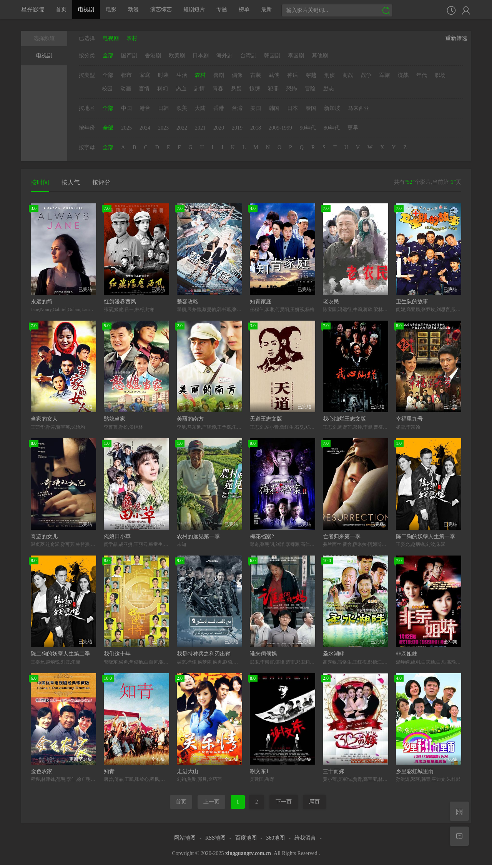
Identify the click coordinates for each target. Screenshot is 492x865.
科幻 (162, 88)
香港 (218, 108)
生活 (181, 75)
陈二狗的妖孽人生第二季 (60, 654)
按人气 (71, 182)
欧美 (181, 108)
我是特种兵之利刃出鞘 (204, 654)
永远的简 (41, 301)
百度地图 (246, 838)
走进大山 (187, 771)
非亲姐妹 (406, 654)
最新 (266, 9)
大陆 (200, 108)
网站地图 (185, 838)
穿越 (311, 75)
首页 (61, 9)
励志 (328, 88)
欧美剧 (177, 55)
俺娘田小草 (117, 536)
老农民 (331, 301)
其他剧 (320, 55)
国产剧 (129, 55)
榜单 (244, 9)
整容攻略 (187, 301)
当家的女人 (44, 419)
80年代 (332, 128)
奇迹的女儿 (44, 536)
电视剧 (86, 9)
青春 (218, 88)
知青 (109, 771)
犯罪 (273, 88)
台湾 (237, 108)
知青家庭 (260, 301)
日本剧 (201, 55)
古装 (255, 75)
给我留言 (305, 838)
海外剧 (224, 55)
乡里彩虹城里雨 (415, 771)
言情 (144, 88)
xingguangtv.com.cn (248, 853)
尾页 (314, 802)
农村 (200, 75)
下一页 (284, 802)
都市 (126, 75)
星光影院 (32, 9)
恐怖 (291, 88)
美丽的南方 (190, 419)
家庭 (145, 75)
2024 (145, 128)
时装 (163, 75)
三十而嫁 (333, 771)
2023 (163, 128)
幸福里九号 (409, 419)
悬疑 (236, 88)
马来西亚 (358, 108)
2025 (126, 128)
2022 (181, 128)
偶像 (237, 75)
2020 (218, 128)
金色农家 (41, 771)
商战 (347, 75)
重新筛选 (456, 38)
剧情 (199, 88)
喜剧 (218, 75)
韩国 (274, 108)
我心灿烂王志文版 (344, 419)
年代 (421, 75)
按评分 (101, 182)
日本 (292, 108)
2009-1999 (280, 128)
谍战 (403, 75)
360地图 (275, 838)
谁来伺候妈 (263, 654)
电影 (111, 9)
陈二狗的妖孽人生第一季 (425, 536)
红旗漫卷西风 (120, 301)
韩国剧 (272, 55)
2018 (255, 128)
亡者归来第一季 (342, 536)
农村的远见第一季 (198, 536)
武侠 (274, 75)
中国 (126, 108)
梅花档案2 (262, 536)
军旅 (384, 75)
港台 (145, 108)
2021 (200, 128)
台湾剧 (248, 55)
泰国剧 (296, 55)
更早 (352, 128)
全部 (108, 55)
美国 (255, 108)
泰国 (311, 108)
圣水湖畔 (333, 654)
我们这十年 (117, 654)
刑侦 (329, 75)
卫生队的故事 (412, 301)
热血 (181, 88)
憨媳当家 (114, 419)
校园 (107, 88)
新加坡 (332, 108)
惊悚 (254, 88)
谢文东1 (259, 771)
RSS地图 (215, 838)
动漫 (133, 9)
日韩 (163, 108)
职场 (440, 75)
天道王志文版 (266, 419)
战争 (366, 75)
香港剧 (153, 55)
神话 (292, 75)
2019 (237, 128)
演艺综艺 (161, 9)
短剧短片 (194, 9)
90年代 (308, 128)
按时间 (40, 182)
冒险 (310, 88)
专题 (221, 9)
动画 (125, 88)
